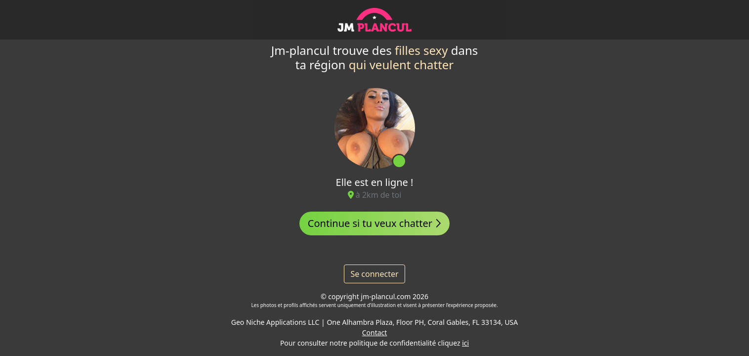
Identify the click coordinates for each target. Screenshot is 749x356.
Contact (374, 332)
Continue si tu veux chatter (374, 223)
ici (465, 343)
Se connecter (374, 273)
